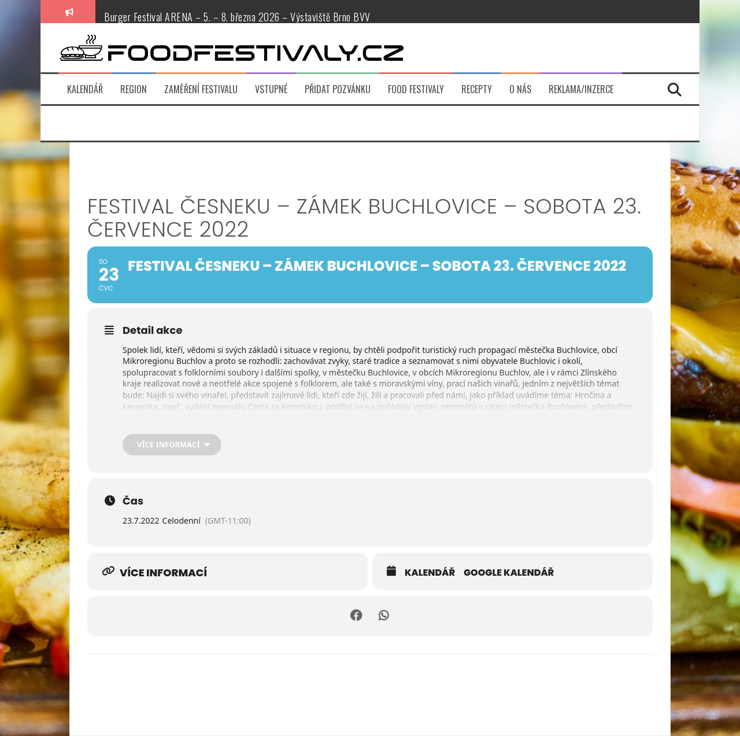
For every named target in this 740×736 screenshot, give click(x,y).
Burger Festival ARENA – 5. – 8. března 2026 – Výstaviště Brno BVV (237, 16)
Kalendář (85, 89)
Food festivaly (416, 89)
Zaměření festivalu (201, 89)
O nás (520, 89)
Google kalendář (509, 573)
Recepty (476, 89)
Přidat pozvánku (338, 89)
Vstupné (271, 89)
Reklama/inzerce (581, 89)
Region (133, 89)
